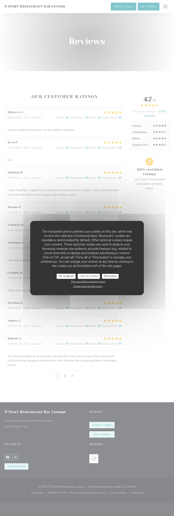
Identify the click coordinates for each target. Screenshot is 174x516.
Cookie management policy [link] (88, 286)
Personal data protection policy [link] (88, 281)
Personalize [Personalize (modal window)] (110, 276)
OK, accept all (66, 276)
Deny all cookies (89, 276)
